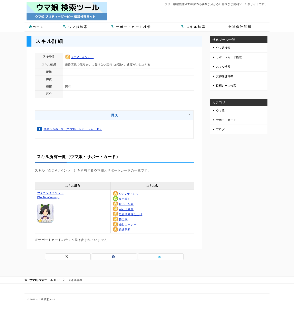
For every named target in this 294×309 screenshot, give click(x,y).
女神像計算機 (240, 27)
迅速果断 (125, 229)
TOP (44, 280)
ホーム (36, 27)
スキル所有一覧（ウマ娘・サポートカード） (72, 129)
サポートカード (226, 120)
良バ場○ (124, 199)
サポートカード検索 (130, 27)
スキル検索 (193, 27)
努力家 (123, 219)
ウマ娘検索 (75, 27)
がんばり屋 (126, 209)
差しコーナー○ (128, 224)
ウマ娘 (220, 110)
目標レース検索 (226, 85)
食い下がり (126, 204)
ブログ (220, 129)
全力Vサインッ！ (82, 57)
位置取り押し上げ (130, 214)
